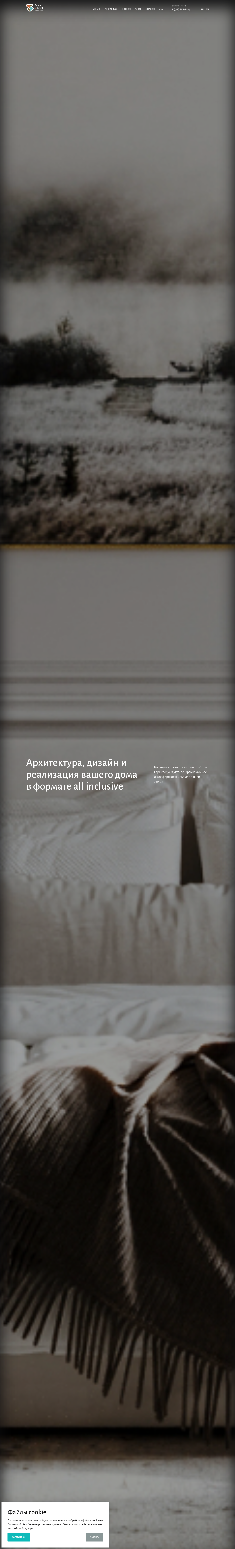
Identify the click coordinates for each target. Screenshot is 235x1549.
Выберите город (179, 6)
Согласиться (18, 1537)
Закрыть (94, 1537)
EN (207, 9)
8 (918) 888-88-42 (182, 9)
